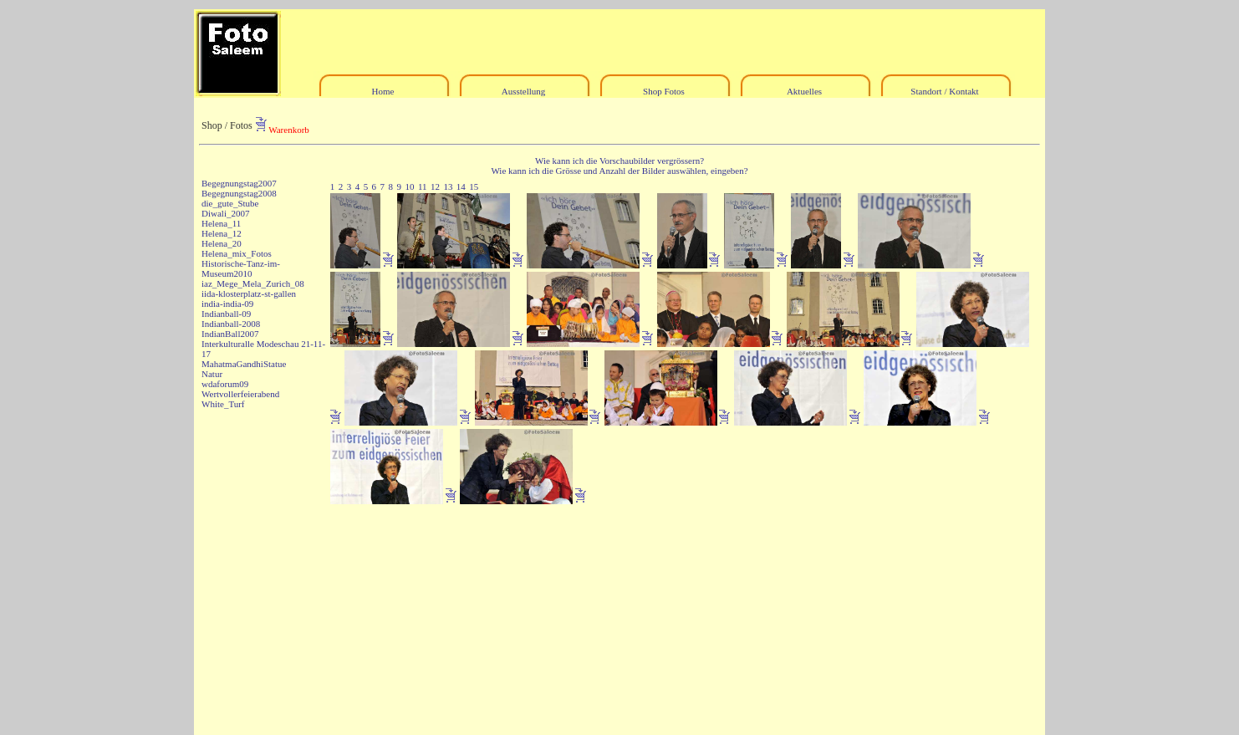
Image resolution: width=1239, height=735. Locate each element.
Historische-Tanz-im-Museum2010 (240, 268)
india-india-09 (227, 304)
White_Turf (223, 404)
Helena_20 (221, 243)
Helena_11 (221, 223)
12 (435, 186)
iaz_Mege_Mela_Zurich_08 (252, 283)
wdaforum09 (224, 384)
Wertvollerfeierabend (240, 394)
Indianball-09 (226, 314)
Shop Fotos (664, 91)
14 (461, 186)
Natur (211, 374)
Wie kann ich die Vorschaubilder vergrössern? (619, 161)
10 (409, 186)
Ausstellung (524, 91)
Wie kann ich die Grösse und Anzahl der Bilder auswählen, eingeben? (619, 171)
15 (473, 186)
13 (447, 186)
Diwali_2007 (225, 213)
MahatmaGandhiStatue (243, 364)
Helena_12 (221, 233)
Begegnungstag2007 (239, 183)
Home (383, 91)
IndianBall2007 (229, 334)
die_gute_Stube (229, 203)
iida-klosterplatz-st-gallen (248, 293)
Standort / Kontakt (944, 91)
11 (422, 186)
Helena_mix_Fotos (236, 253)
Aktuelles (804, 91)
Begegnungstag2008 (239, 193)
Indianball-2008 (230, 324)
